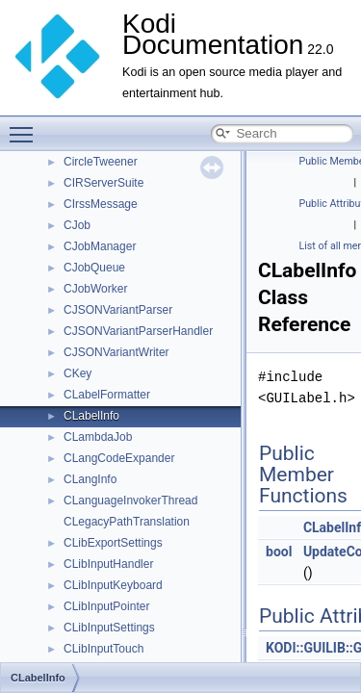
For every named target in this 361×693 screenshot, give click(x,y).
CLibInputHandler (108, 564)
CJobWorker (95, 288)
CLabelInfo (91, 416)
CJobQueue (94, 267)
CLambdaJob (98, 437)
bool (279, 551)
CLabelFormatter (107, 394)
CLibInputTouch (103, 648)
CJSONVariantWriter (116, 352)
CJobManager (100, 246)
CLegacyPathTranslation (127, 521)
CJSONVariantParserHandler (138, 331)
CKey (77, 373)
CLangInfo (90, 479)
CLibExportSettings (113, 543)
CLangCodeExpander (119, 458)
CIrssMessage (101, 204)
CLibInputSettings (109, 627)
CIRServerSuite (103, 183)
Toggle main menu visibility (26, 126)
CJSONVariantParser (118, 310)
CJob (77, 225)
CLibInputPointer (106, 606)
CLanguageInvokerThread (130, 500)
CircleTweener (101, 161)
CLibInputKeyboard (113, 585)
